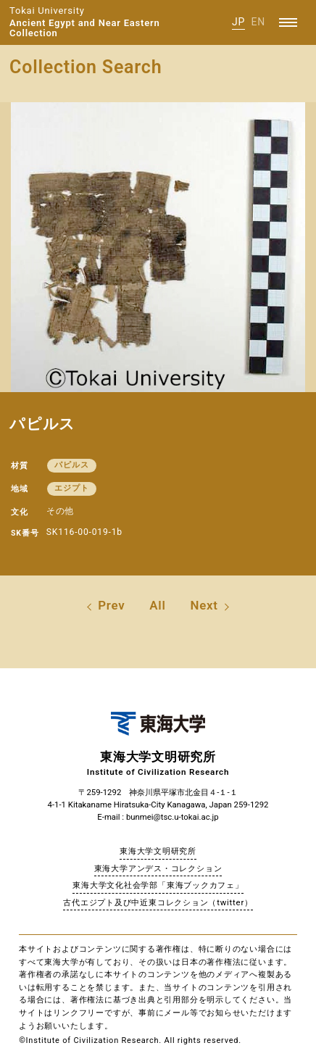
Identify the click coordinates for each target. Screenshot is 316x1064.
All (157, 605)
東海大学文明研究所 (158, 851)
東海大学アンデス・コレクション (158, 868)
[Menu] (288, 22)
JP (238, 22)
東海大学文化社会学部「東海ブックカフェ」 (158, 885)
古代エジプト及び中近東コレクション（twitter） (158, 902)
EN (258, 22)
